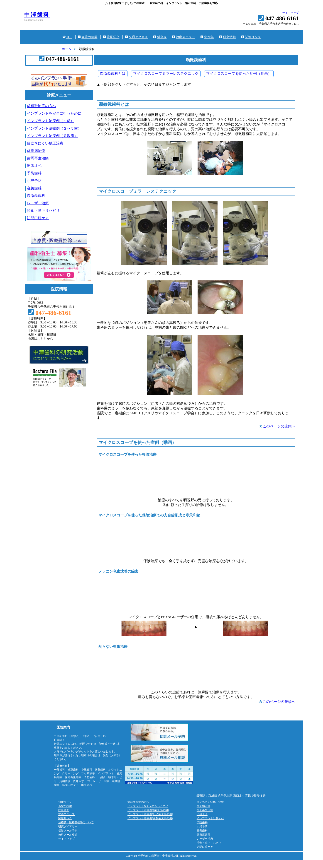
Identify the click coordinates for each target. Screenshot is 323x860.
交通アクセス (136, 37)
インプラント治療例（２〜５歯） (54, 128)
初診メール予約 (67, 830)
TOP (67, 37)
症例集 (207, 37)
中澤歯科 (37, 15)
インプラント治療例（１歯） (50, 121)
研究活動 (227, 37)
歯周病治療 (36, 151)
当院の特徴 (87, 37)
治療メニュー (183, 37)
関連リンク (251, 37)
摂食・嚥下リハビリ (43, 210)
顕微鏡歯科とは (112, 73)
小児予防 (34, 181)
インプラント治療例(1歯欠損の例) (148, 810)
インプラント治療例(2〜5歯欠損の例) (150, 814)
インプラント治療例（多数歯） (52, 136)
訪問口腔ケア (38, 218)
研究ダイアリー (67, 826)
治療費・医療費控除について (76, 822)
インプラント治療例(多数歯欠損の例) (150, 818)
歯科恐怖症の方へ (41, 106)
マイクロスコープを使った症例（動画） (239, 73)
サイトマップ (290, 12)
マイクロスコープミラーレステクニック (165, 73)
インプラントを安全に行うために (54, 113)
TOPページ (65, 802)
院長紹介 (111, 37)
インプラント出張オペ (210, 818)
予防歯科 (34, 173)
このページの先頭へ (279, 426)
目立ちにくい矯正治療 (45, 143)
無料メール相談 (67, 834)
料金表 (159, 37)
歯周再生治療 (38, 158)
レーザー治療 (38, 203)
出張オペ (34, 166)
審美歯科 (34, 188)
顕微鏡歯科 (36, 196)
